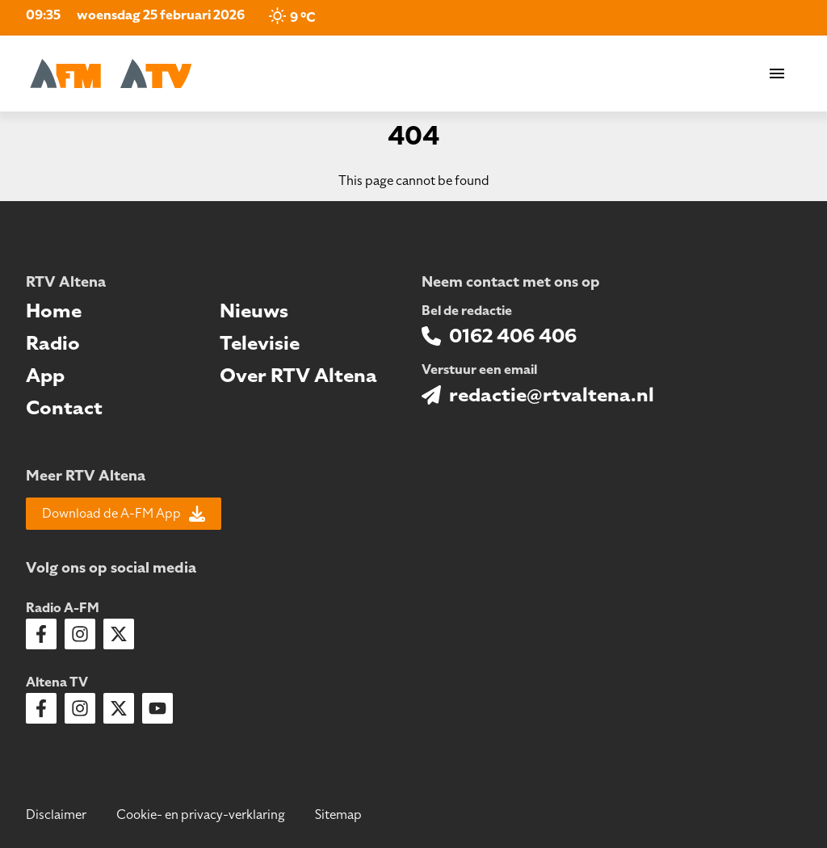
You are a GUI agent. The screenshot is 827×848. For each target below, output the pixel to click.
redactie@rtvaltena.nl (551, 395)
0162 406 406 (513, 336)
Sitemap (338, 815)
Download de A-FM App (123, 514)
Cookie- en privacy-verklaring (200, 815)
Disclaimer (56, 815)
